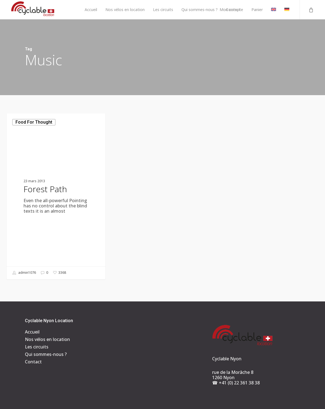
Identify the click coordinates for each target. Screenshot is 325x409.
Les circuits (36, 347)
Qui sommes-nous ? (46, 354)
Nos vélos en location (47, 339)
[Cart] (311, 9)
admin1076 (24, 273)
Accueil (32, 332)
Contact (33, 361)
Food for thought (33, 122)
